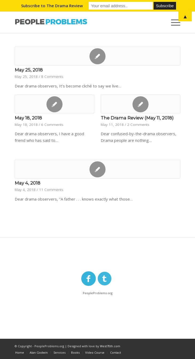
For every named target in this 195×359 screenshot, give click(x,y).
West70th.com (110, 346)
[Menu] (173, 22)
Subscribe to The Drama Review (52, 5)
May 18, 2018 (28, 118)
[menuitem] (20, 352)
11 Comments (51, 189)
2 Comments (138, 124)
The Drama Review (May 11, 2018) (137, 118)
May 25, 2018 (29, 70)
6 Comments (52, 124)
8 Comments (52, 76)
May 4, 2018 (27, 183)
